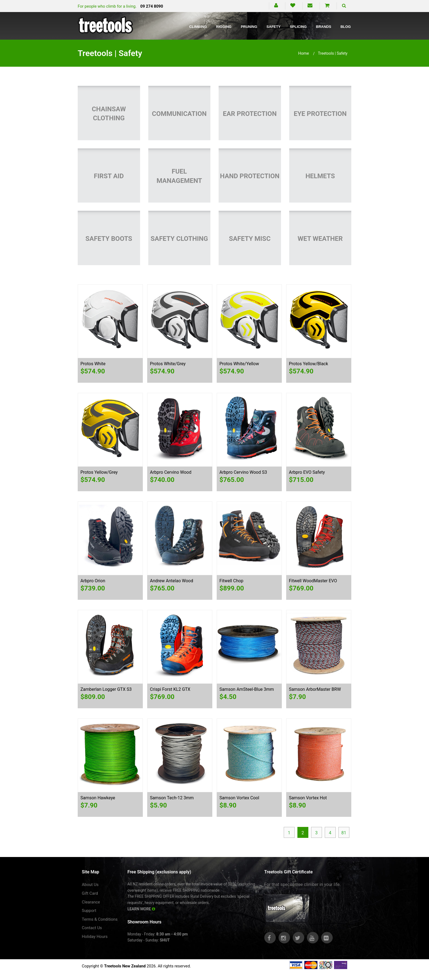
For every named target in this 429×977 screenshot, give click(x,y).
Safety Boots (108, 238)
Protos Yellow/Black (308, 363)
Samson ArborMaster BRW (315, 689)
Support (89, 910)
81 (343, 832)
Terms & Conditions (100, 919)
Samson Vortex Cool (239, 797)
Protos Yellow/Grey (99, 472)
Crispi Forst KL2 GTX (170, 689)
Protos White (93, 363)
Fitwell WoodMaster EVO (313, 580)
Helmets (320, 176)
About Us (90, 884)
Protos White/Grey (167, 363)
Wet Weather (320, 238)
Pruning (249, 27)
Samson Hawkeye (97, 797)
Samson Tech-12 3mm (172, 797)
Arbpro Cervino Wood (170, 472)
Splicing (298, 27)
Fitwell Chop (231, 580)
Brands (323, 27)
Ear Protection (250, 114)
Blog (345, 27)
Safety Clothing (179, 238)
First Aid (109, 176)
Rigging (223, 27)
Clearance (91, 902)
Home (303, 53)
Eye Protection (320, 114)
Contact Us (92, 927)
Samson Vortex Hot (308, 797)
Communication (179, 114)
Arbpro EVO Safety (307, 472)
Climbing (198, 27)
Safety (273, 27)
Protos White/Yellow (239, 363)
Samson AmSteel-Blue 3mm (246, 689)
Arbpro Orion (92, 580)
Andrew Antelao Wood (171, 580)
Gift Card (90, 893)
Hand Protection (250, 176)
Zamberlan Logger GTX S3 (106, 689)
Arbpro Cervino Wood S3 (243, 472)
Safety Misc (250, 238)
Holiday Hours (95, 936)
